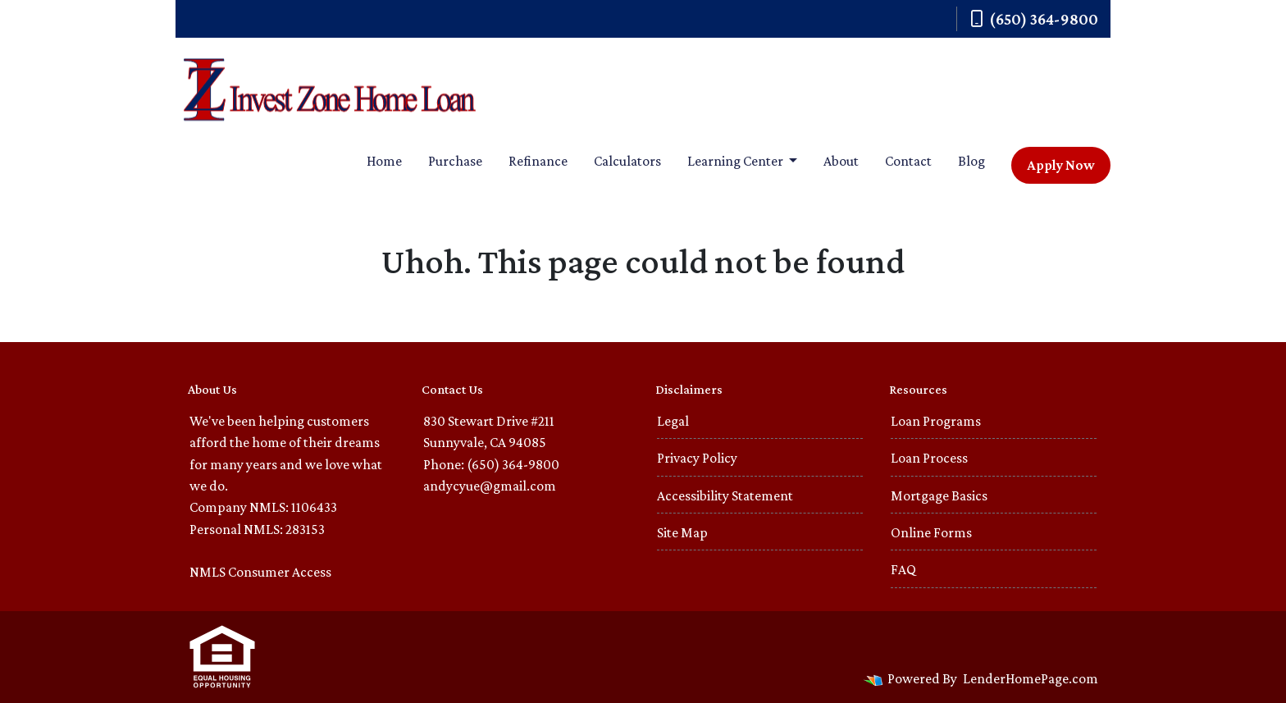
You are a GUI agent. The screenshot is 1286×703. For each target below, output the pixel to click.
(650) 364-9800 (1034, 19)
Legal (673, 421)
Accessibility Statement (725, 495)
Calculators (627, 161)
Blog (971, 161)
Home (384, 161)
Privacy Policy (697, 458)
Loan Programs (936, 421)
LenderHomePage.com (1030, 678)
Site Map (682, 532)
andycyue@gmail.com (489, 485)
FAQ (903, 569)
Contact (908, 161)
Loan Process (929, 458)
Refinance (538, 161)
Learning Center (736, 161)
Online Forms (931, 532)
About (841, 161)
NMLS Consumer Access (260, 572)
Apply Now (1061, 165)
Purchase (455, 161)
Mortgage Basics (939, 495)
